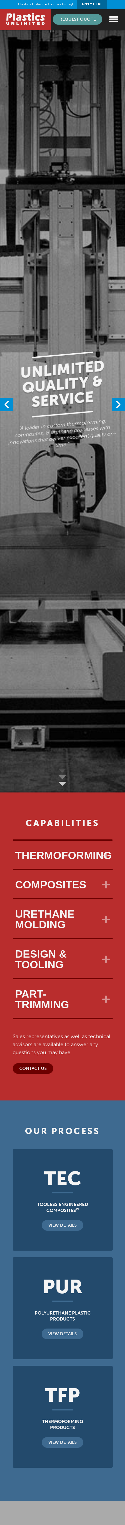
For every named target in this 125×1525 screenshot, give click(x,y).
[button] (118, 404)
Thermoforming (63, 855)
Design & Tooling (41, 959)
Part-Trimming (42, 999)
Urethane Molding (45, 919)
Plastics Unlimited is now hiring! (62, 4)
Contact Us (33, 1068)
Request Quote (77, 19)
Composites (50, 885)
